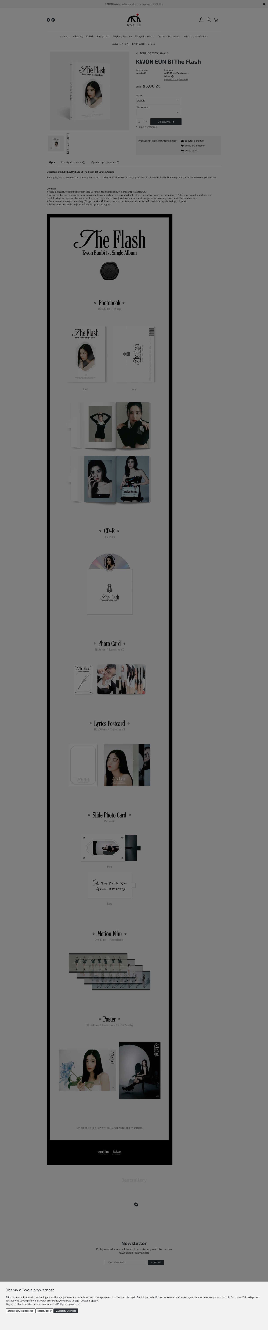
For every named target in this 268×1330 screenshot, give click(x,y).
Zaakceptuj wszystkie (66, 1311)
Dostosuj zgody (44, 1311)
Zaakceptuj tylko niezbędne (20, 1311)
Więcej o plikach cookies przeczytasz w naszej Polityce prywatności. (43, 1304)
